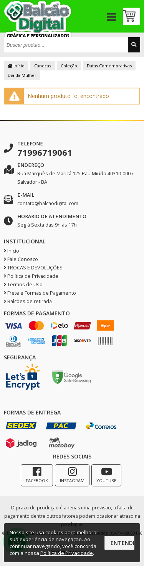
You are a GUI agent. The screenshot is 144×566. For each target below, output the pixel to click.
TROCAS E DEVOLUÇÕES (33, 267)
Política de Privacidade (31, 276)
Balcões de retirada (28, 301)
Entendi (122, 542)
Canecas (42, 66)
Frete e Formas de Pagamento (40, 293)
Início (16, 66)
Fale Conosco (21, 259)
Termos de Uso (23, 284)
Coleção (69, 66)
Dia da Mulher (22, 75)
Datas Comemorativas (109, 66)
